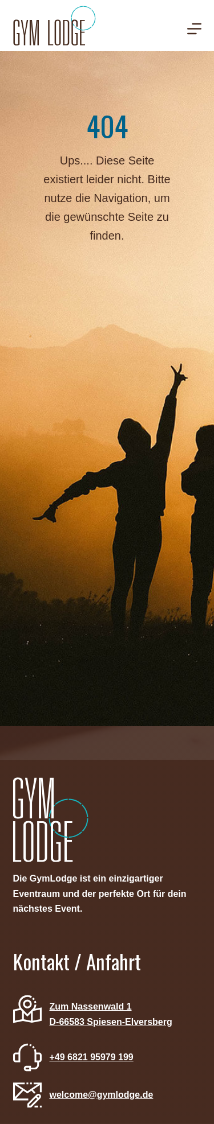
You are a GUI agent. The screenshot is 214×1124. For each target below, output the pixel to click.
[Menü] (194, 29)
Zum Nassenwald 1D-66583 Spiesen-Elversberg (111, 1014)
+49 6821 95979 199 (92, 1057)
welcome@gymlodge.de (102, 1095)
